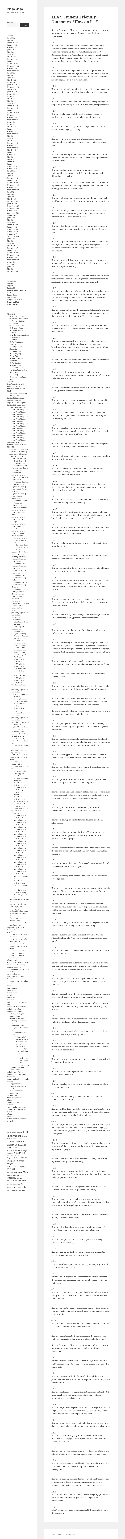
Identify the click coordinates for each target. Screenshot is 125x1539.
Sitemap (10, 1100)
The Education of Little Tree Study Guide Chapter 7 (20, 852)
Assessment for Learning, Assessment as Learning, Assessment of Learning (18, 451)
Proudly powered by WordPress (63, 1534)
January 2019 (12, 85)
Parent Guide (12, 295)
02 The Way (13, 375)
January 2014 (12, 129)
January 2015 (12, 110)
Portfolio (10, 1000)
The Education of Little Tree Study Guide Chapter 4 (20, 831)
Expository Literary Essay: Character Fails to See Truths (20, 477)
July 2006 (10, 264)
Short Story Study (14, 1098)
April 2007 (11, 243)
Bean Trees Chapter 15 (20, 440)
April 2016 (11, 103)
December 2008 (13, 206)
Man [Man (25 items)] (25, 1172)
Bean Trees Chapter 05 (20, 417)
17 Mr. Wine (14, 356)
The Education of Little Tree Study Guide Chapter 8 (20, 859)
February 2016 (12, 106)
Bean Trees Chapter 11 (20, 431)
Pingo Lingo (15, 9)
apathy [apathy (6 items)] (9, 1132)
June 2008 (11, 218)
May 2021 (10, 52)
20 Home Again (15, 365)
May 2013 (10, 136)
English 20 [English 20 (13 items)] (22, 1145)
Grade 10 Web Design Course (18, 962)
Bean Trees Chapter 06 (20, 419)
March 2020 (11, 80)
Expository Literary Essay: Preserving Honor (19, 512)
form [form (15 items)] (20, 1150)
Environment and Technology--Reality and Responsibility (18, 750)
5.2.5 (53, 1491)
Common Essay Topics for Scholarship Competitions (20, 470)
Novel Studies (12, 993)
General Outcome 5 (16, 958)
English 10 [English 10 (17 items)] (12, 1144)
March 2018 (11, 89)
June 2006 (11, 267)
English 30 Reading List (16, 405)
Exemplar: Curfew (20, 582)
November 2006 (13, 255)
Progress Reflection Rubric (17, 1007)
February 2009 (12, 201)
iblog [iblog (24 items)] (9, 1160)
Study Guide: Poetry (14, 1102)
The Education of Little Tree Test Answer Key (22, 803)
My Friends (11, 990)
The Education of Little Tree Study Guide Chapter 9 (20, 866)
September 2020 (13, 71)
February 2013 (12, 143)
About (9, 1114)
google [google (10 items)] (25, 1151)
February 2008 (12, 225)
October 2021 (12, 47)
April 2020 (11, 78)
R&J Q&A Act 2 (21, 666)
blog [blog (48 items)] (26, 1132)
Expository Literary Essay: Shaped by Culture (19, 526)
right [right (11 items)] (19, 1180)
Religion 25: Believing (15, 1011)
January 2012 (12, 152)
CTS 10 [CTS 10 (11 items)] (9, 1139)
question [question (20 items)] (11, 1177)
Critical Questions (16, 456)
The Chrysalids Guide (19, 682)
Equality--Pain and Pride (18, 755)
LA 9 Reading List (13, 974)
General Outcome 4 (16, 955)
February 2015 (12, 108)
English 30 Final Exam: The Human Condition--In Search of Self (20, 729)
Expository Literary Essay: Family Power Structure (19, 489)
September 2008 (13, 213)
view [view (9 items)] (19, 1188)
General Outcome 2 (16, 951)
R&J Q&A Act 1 (21, 664)
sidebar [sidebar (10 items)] (9, 1184)
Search (10, 22)
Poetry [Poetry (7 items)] (21, 1175)
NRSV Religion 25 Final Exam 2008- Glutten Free (24, 1060)
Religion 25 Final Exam (17, 1025)
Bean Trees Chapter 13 (20, 435)
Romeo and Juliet (13, 302)
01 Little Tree (12, 314)
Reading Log (14, 909)
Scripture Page (12, 1095)
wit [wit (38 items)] (24, 1187)
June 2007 (11, 239)
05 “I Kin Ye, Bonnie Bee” (18, 319)
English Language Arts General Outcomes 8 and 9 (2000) (17, 929)
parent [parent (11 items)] (9, 1175)
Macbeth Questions (21, 701)
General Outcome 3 (16, 953)
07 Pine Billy (14, 323)
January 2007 (12, 250)
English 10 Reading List (16, 400)
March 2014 (11, 127)
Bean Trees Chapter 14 (20, 438)
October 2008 (12, 211)
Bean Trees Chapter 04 (20, 414)
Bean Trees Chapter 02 (20, 410)
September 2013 (13, 134)
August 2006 (11, 262)
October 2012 (12, 145)
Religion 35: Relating (15, 1072)
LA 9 (9, 293)
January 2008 (12, 227)
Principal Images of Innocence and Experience (19, 598)
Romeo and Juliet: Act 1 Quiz (18, 1079)
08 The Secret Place (16, 326)
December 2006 (13, 253)
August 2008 (11, 215)
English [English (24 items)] (11, 1141)
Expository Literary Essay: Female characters (19, 496)
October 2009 (12, 187)
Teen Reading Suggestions (17, 1107)
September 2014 (13, 120)
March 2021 (11, 57)
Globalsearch (12, 960)
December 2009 (13, 183)
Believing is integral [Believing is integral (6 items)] (17, 1132)
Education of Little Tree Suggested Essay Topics (20, 773)
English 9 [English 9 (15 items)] (20, 1141)
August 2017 (11, 94)
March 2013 (11, 141)
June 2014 (11, 124)
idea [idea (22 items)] (15, 1160)
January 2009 (12, 204)
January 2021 (12, 61)
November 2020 (13, 66)
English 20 (11, 286)
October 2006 (12, 257)
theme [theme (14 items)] (10, 1187)
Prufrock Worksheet (21, 745)
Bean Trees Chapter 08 (20, 424)
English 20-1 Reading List (16, 403)
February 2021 (12, 59)
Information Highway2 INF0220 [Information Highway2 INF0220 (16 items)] (17, 1167)
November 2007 (13, 232)
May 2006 (10, 269)
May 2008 (10, 220)
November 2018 (13, 87)
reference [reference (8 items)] (19, 1178)
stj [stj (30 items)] (22, 1183)
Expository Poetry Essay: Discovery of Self (22, 547)
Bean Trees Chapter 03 (20, 412)
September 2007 (13, 236)
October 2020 (12, 68)
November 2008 (13, 208)
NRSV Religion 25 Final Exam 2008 (23, 1051)
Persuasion (11, 997)
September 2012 (13, 148)
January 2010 (12, 180)
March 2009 (11, 199)
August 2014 (11, 122)
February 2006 (12, 271)
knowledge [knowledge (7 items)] (10, 1172)
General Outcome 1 (16, 944)
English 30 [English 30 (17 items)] (12, 1147)
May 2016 (10, 101)
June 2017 (11, 96)
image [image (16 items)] (21, 1161)
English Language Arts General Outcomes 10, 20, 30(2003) (16, 444)
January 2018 (12, 92)
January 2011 (12, 164)
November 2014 (13, 115)
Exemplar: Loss (19, 575)
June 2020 (11, 73)
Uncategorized (12, 304)
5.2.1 (53, 1432)
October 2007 (12, 234)
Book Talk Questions (19, 459)
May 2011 (10, 157)
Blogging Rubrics (15, 1084)
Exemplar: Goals (20, 564)
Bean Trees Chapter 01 (15, 384)
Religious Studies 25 (14, 300)
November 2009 (13, 185)
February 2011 (12, 162)
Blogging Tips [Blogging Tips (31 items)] (15, 1135)
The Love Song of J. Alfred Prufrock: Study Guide (20, 740)
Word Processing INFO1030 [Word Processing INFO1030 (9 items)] (16, 1191)
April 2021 (11, 54)
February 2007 (12, 248)
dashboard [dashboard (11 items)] (17, 1139)
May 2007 (10, 241)
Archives (10, 382)
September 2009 (13, 190)
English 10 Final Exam (15, 398)
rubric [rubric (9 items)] (24, 1180)
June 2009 (11, 192)
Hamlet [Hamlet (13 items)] (10, 1155)
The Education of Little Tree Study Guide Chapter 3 (20, 824)
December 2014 (13, 113)
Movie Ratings (12, 988)
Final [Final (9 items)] (19, 1148)
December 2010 (13, 166)
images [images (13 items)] (10, 1163)
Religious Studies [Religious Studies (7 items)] (12, 1180)
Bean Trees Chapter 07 (20, 421)
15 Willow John (15, 351)
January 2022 (12, 45)
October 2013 (12, 131)
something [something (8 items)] (16, 1184)
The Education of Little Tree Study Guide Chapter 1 (20, 810)
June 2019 (11, 82)
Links (9, 986)
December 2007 (13, 229)
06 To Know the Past (17, 321)
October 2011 (12, 155)
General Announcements (16, 290)
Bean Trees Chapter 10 (20, 428)
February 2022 (12, 43)
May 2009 (10, 194)
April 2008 (11, 222)
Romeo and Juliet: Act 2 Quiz (22, 670)
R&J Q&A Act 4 (21, 678)
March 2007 (11, 246)
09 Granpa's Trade (16, 328)
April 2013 (11, 138)
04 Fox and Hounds (16, 316)
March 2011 (11, 159)
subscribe (11, 1105)
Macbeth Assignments (20, 694)
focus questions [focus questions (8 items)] (12, 1151)
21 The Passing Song (16, 368)
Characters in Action (19, 466)
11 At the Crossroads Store (19, 335)
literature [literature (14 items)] (18, 1172)
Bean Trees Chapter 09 (20, 426)
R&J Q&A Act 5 (21, 680)
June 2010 (11, 171)
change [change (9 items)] (26, 1136)
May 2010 (10, 173)
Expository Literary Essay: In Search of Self (21, 540)
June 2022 (11, 38)
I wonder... (11, 1116)
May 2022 (10, 40)
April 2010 (11, 176)
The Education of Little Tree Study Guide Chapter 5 (20, 838)
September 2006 (13, 260)
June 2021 (11, 50)
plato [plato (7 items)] (14, 1175)
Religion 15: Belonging (15, 1009)
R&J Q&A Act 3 (21, 675)
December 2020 (13, 64)
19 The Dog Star (15, 363)
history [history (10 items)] (16, 1155)
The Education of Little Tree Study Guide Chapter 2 (20, 817)
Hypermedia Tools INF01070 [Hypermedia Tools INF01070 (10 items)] (17, 1158)
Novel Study (11, 995)
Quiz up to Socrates (16, 1018)
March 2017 (11, 99)
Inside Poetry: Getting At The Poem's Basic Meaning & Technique (20, 554)
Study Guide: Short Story (18, 911)
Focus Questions (17, 536)
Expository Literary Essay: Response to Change (19, 519)
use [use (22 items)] (15, 1187)
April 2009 (11, 197)
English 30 (11, 288)
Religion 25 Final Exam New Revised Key (22, 1044)
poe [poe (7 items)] (18, 1175)
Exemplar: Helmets (21, 589)
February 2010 (12, 178)
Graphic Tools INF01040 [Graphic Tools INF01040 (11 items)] (16, 1153)
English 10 (11, 283)
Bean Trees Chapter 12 (20, 433)
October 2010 (12, 169)
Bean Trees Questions (17, 407)
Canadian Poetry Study (15, 386)
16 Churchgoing (15, 354)
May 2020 (10, 75)
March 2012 (11, 150)
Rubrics (10, 1081)
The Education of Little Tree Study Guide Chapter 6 (20, 845)
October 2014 (12, 117)
